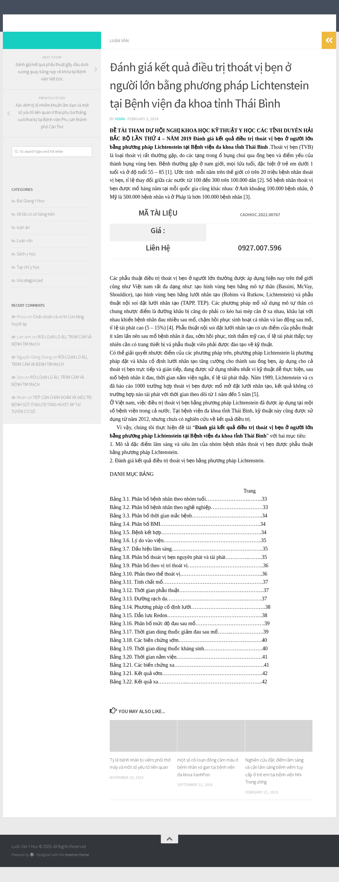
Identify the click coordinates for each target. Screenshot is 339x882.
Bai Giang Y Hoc (31, 209)
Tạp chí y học (28, 275)
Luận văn (119, 49)
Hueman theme (77, 862)
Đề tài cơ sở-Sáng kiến (36, 222)
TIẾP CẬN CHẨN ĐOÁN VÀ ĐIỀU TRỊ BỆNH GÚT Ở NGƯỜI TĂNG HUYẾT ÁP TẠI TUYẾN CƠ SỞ (52, 413)
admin (120, 127)
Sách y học (26, 262)
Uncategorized (30, 289)
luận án (23, 236)
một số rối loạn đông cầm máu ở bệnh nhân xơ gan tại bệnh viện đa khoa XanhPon (207, 775)
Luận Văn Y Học (50, 19)
